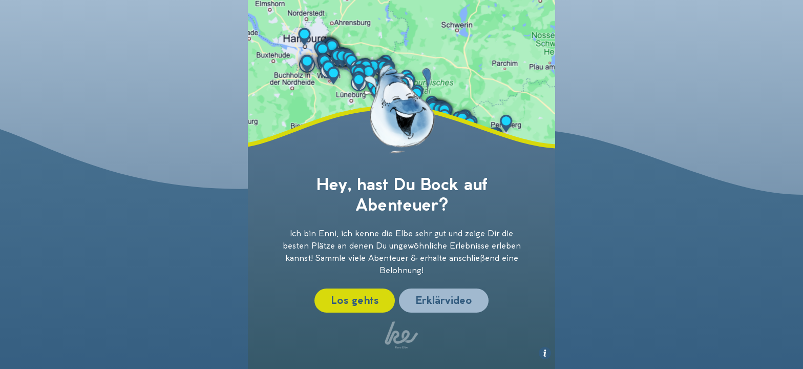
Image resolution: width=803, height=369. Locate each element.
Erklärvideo (443, 300)
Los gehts (354, 300)
